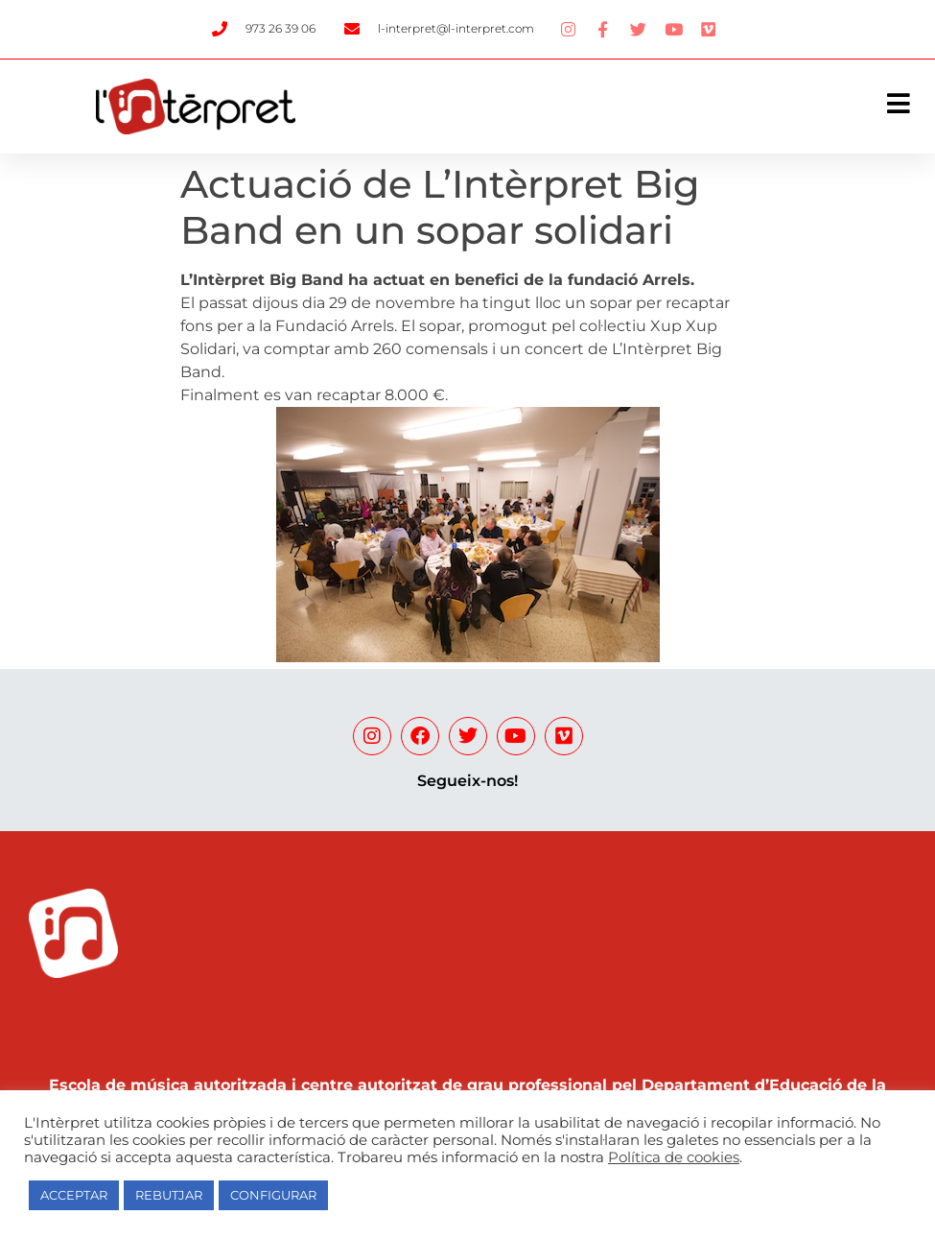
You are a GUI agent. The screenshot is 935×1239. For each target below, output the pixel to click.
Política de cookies (673, 1157)
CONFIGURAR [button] (273, 1195)
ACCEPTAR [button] (73, 1195)
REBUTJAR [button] (168, 1195)
